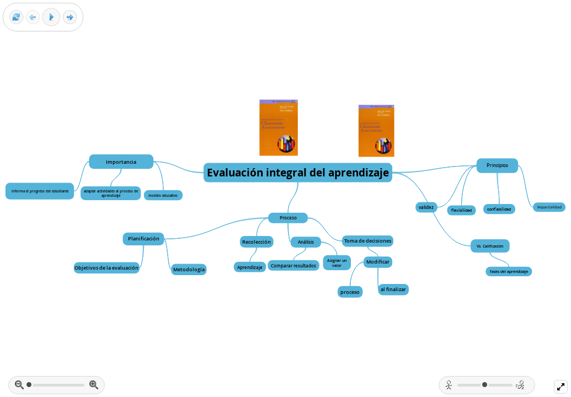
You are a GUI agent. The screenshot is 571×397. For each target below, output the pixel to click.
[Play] (51, 17)
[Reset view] (16, 17)
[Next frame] (69, 17)
